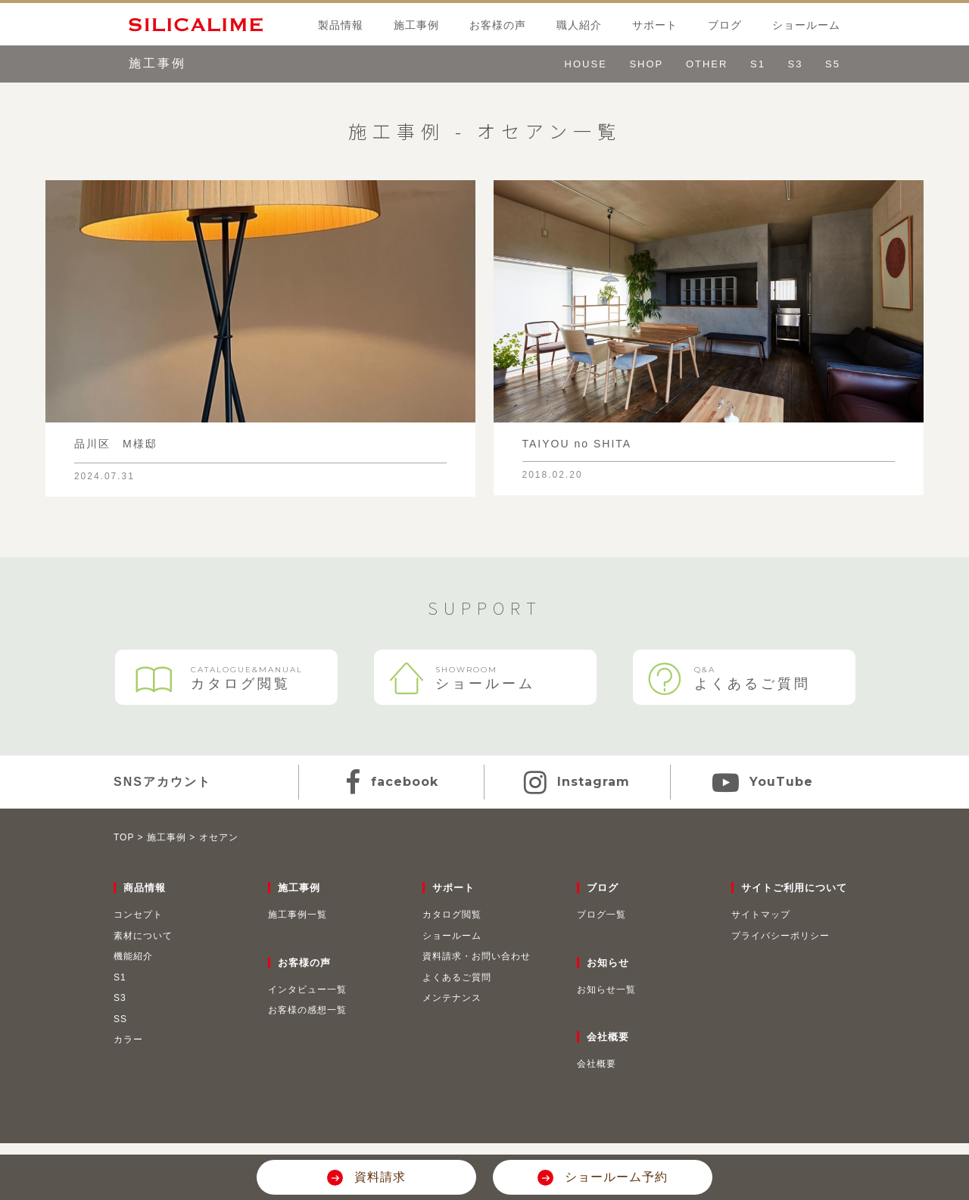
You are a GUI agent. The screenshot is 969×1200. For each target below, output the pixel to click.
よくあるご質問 (744, 678)
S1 (757, 64)
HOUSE (586, 64)
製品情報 (340, 25)
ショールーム (806, 25)
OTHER (707, 64)
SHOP (646, 64)
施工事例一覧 (297, 914)
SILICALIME (187, 24)
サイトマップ (760, 914)
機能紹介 (133, 956)
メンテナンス (451, 998)
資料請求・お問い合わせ (476, 956)
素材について (143, 935)
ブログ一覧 (601, 914)
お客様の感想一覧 (307, 1010)
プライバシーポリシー (780, 935)
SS (120, 1019)
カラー (128, 1039)
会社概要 (596, 1063)
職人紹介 (579, 25)
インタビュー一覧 (307, 989)
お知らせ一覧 (606, 989)
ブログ (725, 25)
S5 (832, 64)
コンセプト (138, 914)
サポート (655, 25)
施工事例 (416, 25)
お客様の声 (497, 25)
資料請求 (377, 1176)
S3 (795, 64)
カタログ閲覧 (226, 680)
